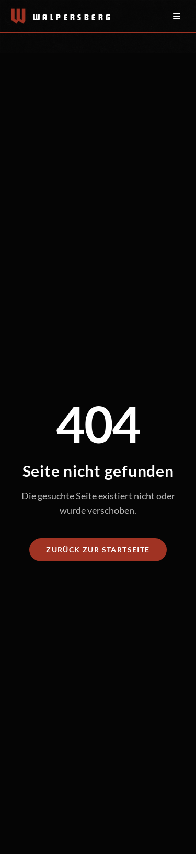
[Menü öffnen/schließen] (176, 16)
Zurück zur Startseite (97, 549)
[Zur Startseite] (56, 16)
